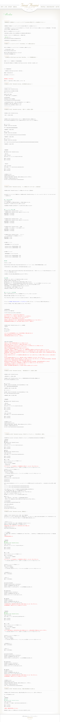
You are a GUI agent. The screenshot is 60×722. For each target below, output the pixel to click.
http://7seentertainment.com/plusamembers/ (16, 179)
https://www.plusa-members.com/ (10, 50)
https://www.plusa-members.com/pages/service (12, 38)
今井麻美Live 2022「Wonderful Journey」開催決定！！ (16, 511)
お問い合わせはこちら (26, 716)
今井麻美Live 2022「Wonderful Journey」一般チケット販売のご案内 (18, 109)
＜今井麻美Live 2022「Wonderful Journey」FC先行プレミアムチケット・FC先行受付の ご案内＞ (24, 434)
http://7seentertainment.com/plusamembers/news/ (20, 485)
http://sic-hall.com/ (19, 156)
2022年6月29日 (6, 42)
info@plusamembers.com (13, 178)
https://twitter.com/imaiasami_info (10, 528)
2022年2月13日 (6, 432)
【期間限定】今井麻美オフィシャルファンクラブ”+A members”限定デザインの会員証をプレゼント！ (25, 22)
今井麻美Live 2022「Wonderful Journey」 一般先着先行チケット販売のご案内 (20, 370)
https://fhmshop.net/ (47, 270)
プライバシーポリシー (34, 716)
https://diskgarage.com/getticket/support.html (12, 502)
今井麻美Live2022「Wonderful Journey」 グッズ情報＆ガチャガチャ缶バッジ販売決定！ (22, 186)
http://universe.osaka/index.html (17, 414)
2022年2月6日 (6, 510)
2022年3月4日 (6, 369)
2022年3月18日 (6, 185)
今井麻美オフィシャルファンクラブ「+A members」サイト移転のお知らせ (19, 43)
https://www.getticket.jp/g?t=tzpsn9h (12, 393)
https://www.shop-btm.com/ (21, 264)
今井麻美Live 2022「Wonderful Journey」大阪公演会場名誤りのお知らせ (19, 688)
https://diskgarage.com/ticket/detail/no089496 (12, 100)
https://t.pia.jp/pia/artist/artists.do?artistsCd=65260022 (16, 134)
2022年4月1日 (6, 82)
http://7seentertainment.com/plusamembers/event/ (20, 487)
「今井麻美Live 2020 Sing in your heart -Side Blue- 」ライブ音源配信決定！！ (21, 57)
